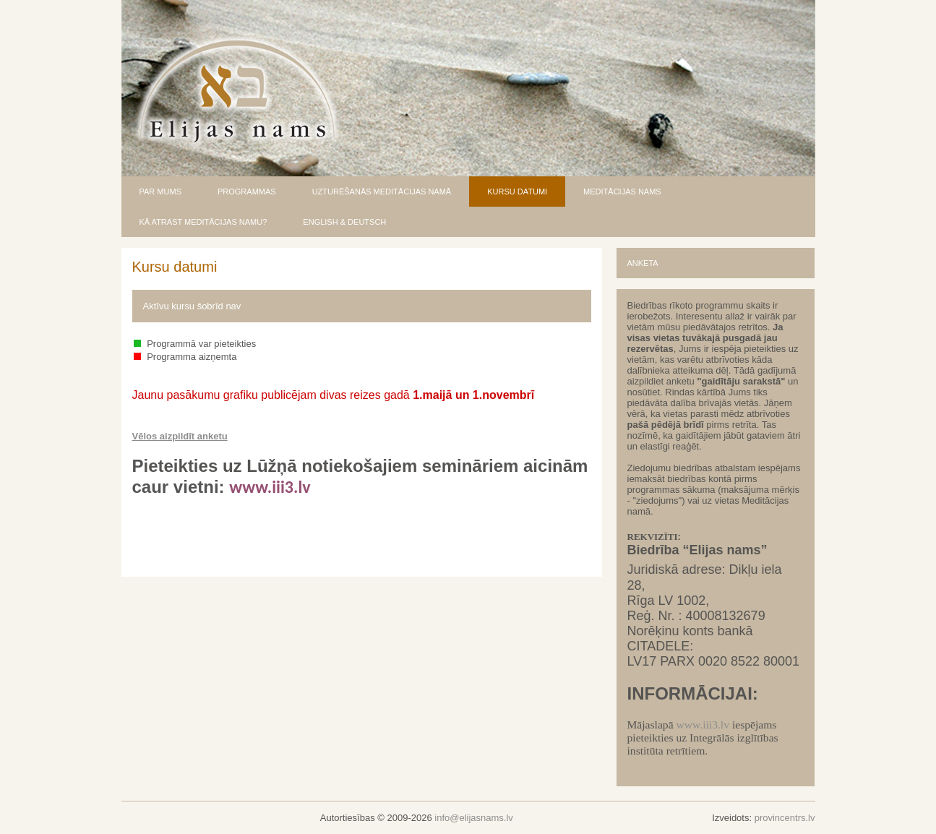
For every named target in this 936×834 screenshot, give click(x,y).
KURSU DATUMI (517, 191)
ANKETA (642, 263)
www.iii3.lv (702, 724)
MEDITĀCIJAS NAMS (622, 191)
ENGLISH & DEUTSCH (344, 222)
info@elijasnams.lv (473, 817)
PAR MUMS (160, 191)
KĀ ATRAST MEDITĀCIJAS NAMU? (203, 222)
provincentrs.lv (785, 817)
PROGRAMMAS (247, 191)
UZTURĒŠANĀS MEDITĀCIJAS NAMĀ (382, 191)
